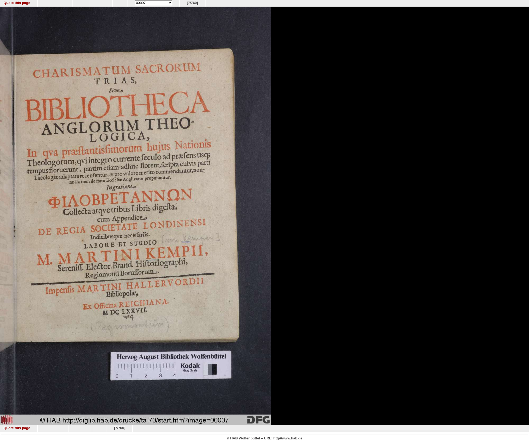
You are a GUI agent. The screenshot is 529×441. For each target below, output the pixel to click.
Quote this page (16, 3)
